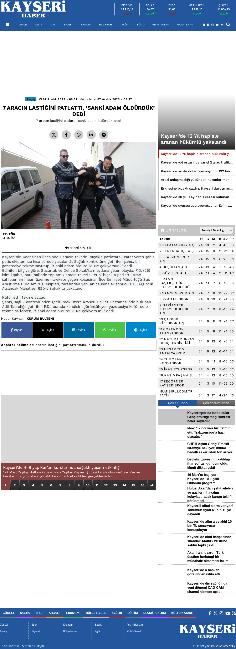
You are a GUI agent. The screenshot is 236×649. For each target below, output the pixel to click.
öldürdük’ (97, 345)
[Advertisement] (118, 62)
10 (87, 485)
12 (106, 485)
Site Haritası (10, 645)
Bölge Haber (106, 24)
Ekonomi (86, 24)
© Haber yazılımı (214, 645)
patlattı (69, 345)
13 (115, 485)
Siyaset (68, 24)
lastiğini (55, 345)
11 (97, 485)
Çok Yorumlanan (216, 403)
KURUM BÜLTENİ (40, 319)
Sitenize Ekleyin (33, 645)
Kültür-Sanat (185, 24)
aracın (41, 345)
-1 (151, 485)
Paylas (16, 330)
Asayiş (39, 24)
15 (133, 485)
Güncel (23, 24)
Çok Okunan (178, 403)
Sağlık (125, 24)
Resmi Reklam (160, 24)
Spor (53, 24)
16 (142, 485)
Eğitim (141, 24)
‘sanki (82, 345)
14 (124, 485)
